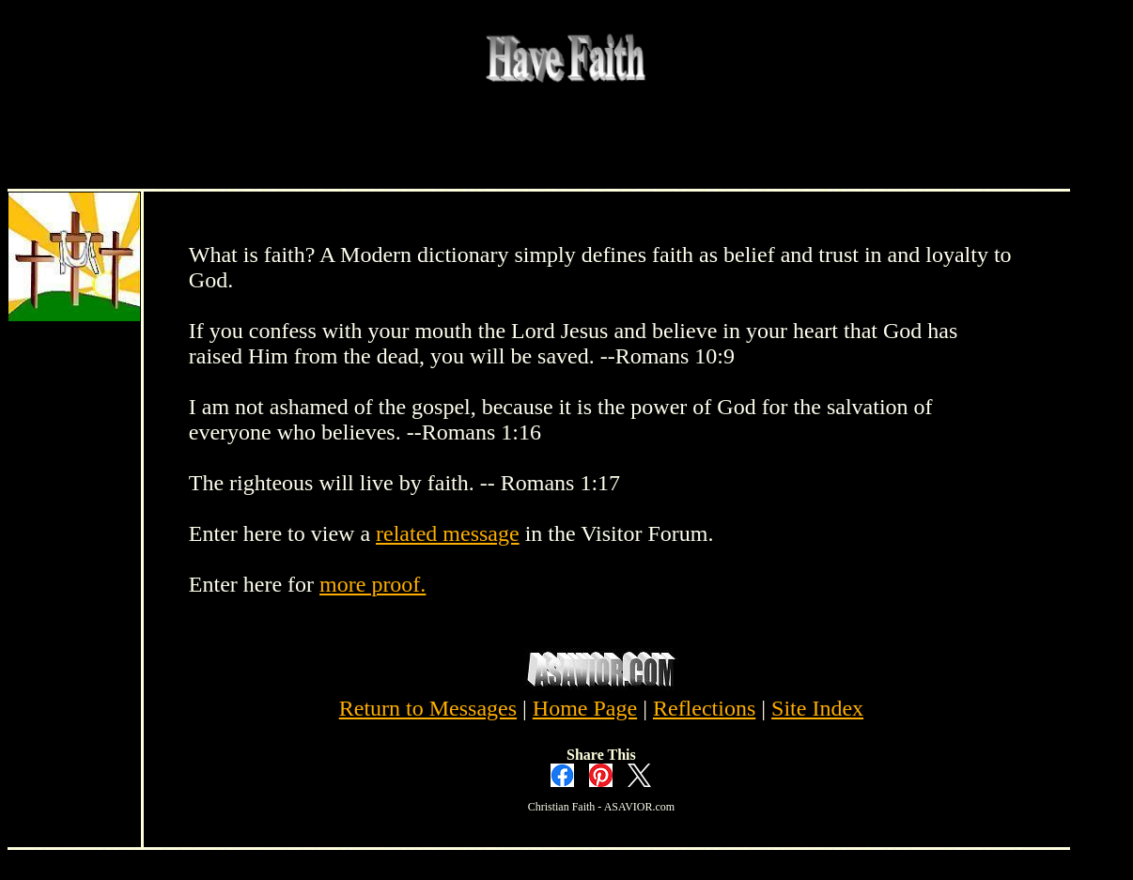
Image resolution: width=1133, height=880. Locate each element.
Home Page (585, 708)
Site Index (817, 708)
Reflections (704, 708)
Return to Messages (428, 708)
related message (448, 533)
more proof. (372, 584)
